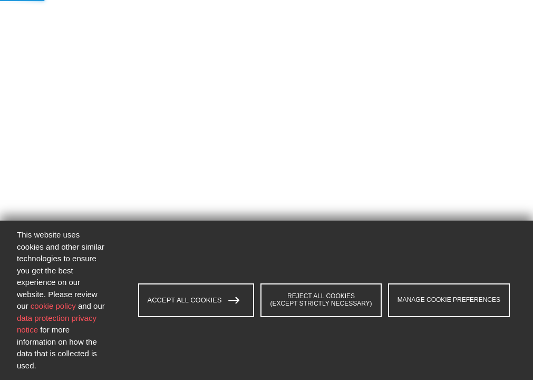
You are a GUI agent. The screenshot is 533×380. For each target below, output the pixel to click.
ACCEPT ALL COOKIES (194, 300)
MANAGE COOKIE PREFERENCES (449, 299)
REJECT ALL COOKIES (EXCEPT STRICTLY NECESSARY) (321, 299)
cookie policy (53, 305)
